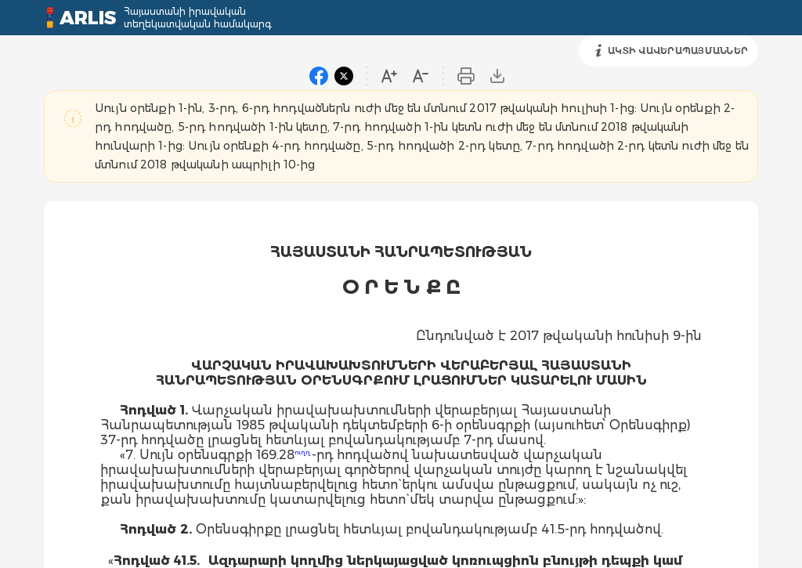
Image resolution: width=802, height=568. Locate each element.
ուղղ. (303, 452)
